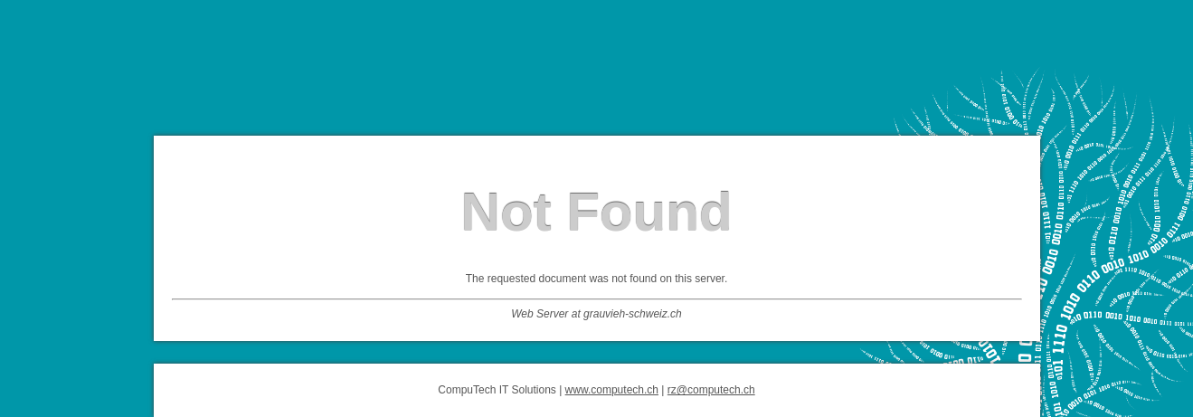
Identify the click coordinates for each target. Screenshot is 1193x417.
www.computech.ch (611, 390)
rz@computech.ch (711, 390)
